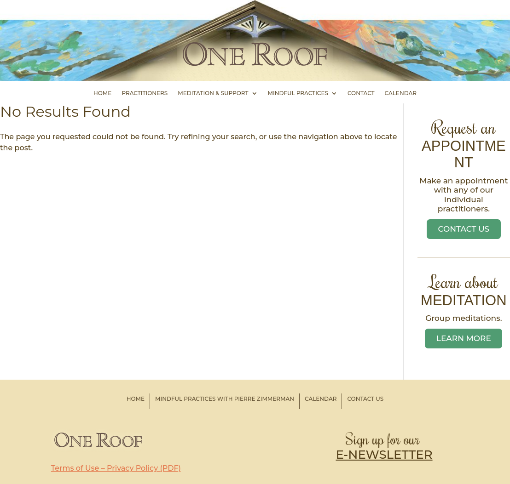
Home (102, 93)
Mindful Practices (298, 93)
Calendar (401, 93)
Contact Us (464, 228)
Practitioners (145, 93)
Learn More (463, 338)
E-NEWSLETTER (384, 454)
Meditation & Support (213, 93)
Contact (361, 93)
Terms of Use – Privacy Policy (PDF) (116, 468)
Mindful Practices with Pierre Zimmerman (224, 398)
